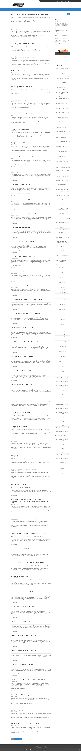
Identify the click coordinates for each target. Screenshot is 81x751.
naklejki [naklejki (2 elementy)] (66, 34)
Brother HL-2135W (62, 331)
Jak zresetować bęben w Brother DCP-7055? (62, 451)
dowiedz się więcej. (59, 749)
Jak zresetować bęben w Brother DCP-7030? (62, 440)
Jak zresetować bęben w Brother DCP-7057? (62, 459)
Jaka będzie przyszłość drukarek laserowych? (23, 272)
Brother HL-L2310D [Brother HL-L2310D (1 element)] (60, 24)
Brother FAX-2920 (63, 292)
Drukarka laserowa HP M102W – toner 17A (23, 651)
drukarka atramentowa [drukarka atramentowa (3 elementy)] (65, 28)
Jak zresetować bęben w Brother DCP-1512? (62, 390)
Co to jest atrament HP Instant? (20, 143)
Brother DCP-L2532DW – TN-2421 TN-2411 (24, 606)
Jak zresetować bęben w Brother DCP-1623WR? (62, 424)
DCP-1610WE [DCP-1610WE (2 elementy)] (60, 26)
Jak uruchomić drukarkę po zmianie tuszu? (23, 327)
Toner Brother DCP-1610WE (19, 484)
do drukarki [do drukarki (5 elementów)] (64, 26)
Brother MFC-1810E (62, 274)
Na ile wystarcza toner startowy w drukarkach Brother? (26, 300)
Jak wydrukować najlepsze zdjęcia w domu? (23, 129)
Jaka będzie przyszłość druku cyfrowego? (22, 43)
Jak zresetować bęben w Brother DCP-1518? (62, 397)
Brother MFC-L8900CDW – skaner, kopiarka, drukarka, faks (28, 680)
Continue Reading (14, 23)
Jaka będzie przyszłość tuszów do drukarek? (23, 257)
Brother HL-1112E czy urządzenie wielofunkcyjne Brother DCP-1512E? (63, 242)
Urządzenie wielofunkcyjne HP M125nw (22, 664)
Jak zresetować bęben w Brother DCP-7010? (62, 432)
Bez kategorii (62, 465)
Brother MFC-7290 (62, 368)
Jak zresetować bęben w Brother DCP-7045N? (62, 447)
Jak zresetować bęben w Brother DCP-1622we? (62, 417)
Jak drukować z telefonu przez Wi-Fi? (21, 200)
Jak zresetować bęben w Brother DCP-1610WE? (62, 405)
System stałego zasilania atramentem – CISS (24, 469)
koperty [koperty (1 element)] (61, 34)
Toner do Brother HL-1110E (62, 224)
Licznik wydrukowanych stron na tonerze (22, 370)
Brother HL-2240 (62, 314)
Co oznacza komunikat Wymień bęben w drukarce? (25, 314)
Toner (63, 470)
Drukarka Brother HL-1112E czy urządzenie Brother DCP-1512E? (29, 533)
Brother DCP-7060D (62, 358)
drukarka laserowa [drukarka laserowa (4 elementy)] (59, 30)
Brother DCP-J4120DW (17, 710)
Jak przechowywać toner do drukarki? (21, 384)
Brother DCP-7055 (63, 319)
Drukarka (62, 468)
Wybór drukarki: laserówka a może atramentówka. (63, 246)
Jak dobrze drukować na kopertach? (21, 185)
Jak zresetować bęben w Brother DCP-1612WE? (62, 413)
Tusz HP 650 (62, 234)
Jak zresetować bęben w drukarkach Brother (62, 428)
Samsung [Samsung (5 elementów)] (60, 35)
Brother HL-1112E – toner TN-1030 (21, 622)
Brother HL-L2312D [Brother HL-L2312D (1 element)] (65, 24)
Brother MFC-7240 (62, 366)
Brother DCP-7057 (63, 356)
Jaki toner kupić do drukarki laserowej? (22, 157)
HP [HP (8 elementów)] (56, 31)
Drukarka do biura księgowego (62, 255)
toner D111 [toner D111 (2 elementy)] (65, 38)
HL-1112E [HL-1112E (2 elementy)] (64, 30)
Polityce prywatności (49, 745)
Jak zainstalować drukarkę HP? (19, 100)
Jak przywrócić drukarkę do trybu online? (22, 357)
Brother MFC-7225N (62, 304)
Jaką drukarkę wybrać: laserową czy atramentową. (62, 261)
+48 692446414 (45, 747)
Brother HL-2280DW (62, 354)
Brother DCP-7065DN (62, 361)
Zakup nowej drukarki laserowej (62, 257)
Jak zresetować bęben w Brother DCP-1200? (62, 374)
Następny (19, 739)
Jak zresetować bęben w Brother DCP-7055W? (62, 455)
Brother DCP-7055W (62, 321)
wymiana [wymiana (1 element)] (65, 41)
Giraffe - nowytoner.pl (43, 744)
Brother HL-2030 (62, 294)
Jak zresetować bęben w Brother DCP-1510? (62, 382)
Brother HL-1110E (29, 9)
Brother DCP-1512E (62, 279)
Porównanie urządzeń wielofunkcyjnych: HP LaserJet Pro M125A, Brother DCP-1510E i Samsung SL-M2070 (62, 231)
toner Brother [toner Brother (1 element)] (61, 38)
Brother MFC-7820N (62, 309)
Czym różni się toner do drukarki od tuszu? (23, 57)
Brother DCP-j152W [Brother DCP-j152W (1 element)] (62, 23)
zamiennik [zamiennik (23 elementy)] (58, 43)
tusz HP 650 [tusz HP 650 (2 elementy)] (62, 41)
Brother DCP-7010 (63, 284)
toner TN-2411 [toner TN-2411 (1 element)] (60, 40)
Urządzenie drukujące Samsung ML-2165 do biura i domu (63, 249)
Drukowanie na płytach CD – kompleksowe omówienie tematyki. (29, 14)
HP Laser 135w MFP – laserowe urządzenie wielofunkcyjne (28, 562)
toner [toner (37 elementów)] (57, 38)
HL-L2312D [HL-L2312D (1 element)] (67, 30)
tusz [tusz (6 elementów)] (67, 40)
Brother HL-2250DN (62, 349)
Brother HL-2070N (63, 302)
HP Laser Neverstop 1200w (19, 426)
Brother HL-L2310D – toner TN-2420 (22, 548)
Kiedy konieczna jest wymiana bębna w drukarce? (25, 214)
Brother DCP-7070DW (62, 363)
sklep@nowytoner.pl (39, 747)
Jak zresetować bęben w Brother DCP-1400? (62, 378)
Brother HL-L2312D (16, 398)
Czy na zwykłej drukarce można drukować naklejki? (25, 341)
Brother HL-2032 (62, 297)
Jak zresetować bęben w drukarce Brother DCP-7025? (62, 436)
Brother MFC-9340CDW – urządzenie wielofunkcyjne (26, 695)
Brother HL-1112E (63, 272)
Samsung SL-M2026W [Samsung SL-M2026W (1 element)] (61, 36)
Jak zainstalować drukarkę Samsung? (21, 114)
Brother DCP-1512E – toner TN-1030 (22, 591)
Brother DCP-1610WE (17, 440)
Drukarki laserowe (16, 455)
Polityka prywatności (62, 462)
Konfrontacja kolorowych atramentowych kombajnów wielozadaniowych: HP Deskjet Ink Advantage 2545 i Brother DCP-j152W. (30, 501)
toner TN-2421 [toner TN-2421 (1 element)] (64, 40)
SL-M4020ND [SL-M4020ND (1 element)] (65, 36)
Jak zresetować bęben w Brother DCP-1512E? (62, 394)
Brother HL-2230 (62, 336)
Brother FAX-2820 (63, 289)
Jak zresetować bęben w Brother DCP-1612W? (62, 409)
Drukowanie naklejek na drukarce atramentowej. (24, 28)
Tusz (62, 473)
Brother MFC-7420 (62, 307)
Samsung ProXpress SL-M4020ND (20, 412)
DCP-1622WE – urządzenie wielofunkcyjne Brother (25, 724)
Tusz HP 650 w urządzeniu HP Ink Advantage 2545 (25, 518)
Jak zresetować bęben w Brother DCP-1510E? (62, 386)
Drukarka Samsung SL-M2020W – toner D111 (24, 635)
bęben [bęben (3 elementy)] (65, 25)
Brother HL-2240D (63, 341)
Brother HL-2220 (62, 334)
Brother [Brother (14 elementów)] (57, 22)
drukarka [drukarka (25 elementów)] (58, 29)
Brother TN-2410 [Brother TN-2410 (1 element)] (57, 25)
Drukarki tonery (58, 9)
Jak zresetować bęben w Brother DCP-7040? (62, 444)
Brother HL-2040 (62, 299)
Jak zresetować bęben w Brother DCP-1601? (62, 401)
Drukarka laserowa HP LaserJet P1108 (62, 222)
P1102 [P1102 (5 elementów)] (56, 35)
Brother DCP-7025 (63, 287)
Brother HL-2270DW (62, 316)
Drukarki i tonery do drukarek (62, 267)
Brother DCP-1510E (62, 277)
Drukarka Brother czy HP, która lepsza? (22, 86)
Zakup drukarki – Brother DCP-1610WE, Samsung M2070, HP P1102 (62, 238)
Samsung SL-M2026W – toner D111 (21, 576)
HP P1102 (21, 9)
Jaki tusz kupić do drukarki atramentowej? (23, 171)
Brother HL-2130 (62, 312)
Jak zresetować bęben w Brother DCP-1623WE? (62, 421)
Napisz (62, 371)
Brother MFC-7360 (62, 324)
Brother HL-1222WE (48, 9)
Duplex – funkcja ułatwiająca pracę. (21, 71)
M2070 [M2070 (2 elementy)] (64, 34)
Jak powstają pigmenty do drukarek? (21, 228)
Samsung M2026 (38, 9)
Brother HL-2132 (62, 329)
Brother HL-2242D (63, 344)
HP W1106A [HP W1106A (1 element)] (58, 34)
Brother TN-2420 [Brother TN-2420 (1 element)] (62, 25)
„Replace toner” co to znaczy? (19, 286)
